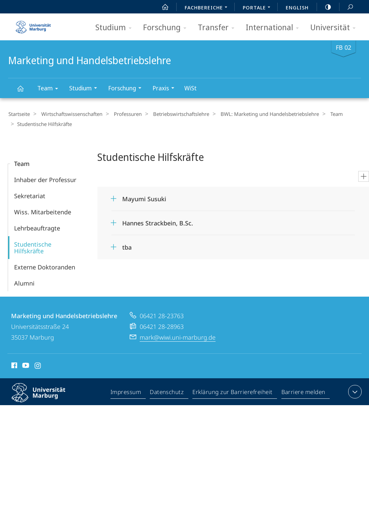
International (274, 28)
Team (49, 89)
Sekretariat (29, 195)
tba (127, 246)
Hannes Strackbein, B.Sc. (157, 222)
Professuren (122, 114)
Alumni (24, 282)
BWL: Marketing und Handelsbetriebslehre (259, 114)
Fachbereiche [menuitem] (208, 8)
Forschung (167, 28)
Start (161, 7)
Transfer (218, 28)
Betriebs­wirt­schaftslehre (173, 114)
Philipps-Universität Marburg (44, 397)
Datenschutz (167, 392)
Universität (335, 28)
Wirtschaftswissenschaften (68, 114)
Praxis (165, 89)
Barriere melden (303, 392)
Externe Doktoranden (44, 266)
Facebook (13, 365)
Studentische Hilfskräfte (32, 247)
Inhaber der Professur (45, 179)
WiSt (190, 88)
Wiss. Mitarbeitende (42, 211)
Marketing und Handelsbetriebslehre (24, 91)
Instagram (38, 365)
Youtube (25, 365)
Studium (115, 28)
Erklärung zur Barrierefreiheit (232, 392)
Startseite (19, 114)
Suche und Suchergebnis (346, 7)
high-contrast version (324, 7)
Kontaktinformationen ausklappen (354, 391)
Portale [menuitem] (258, 8)
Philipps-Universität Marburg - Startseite (33, 25)
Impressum (126, 392)
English (297, 7)
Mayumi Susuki (144, 198)
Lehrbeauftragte (37, 227)
